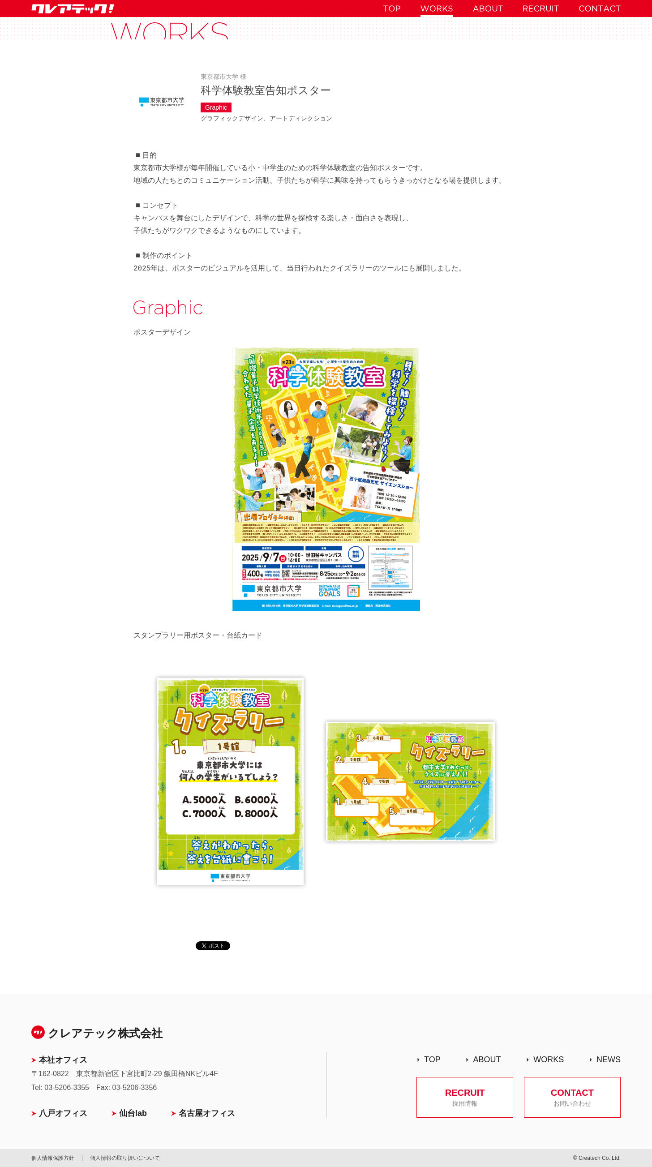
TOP (432, 1059)
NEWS (608, 1059)
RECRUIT (465, 1097)
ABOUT (487, 1059)
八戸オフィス (63, 1113)
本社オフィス (63, 1059)
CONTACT (572, 1097)
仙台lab (133, 1113)
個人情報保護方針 (52, 1158)
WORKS (548, 1059)
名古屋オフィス (207, 1113)
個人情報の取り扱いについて (125, 1158)
